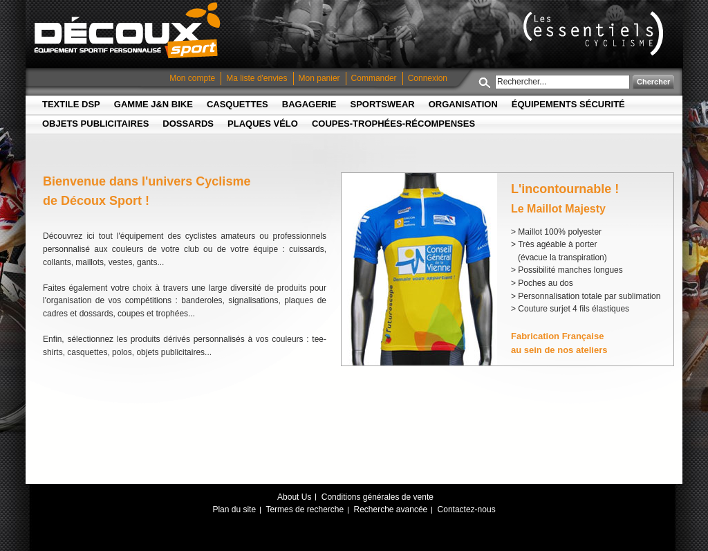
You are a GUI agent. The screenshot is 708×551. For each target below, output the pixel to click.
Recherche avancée (391, 509)
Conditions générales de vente (378, 497)
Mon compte (192, 78)
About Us (294, 497)
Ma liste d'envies (256, 78)
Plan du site (234, 509)
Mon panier (319, 78)
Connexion (427, 78)
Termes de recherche (305, 509)
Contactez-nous (467, 509)
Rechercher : (486, 82)
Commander (374, 78)
